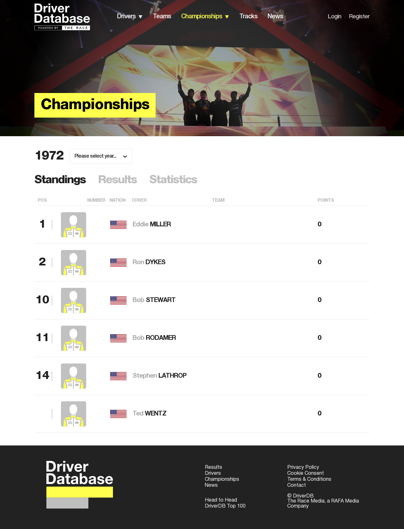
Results (213, 467)
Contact (296, 485)
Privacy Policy (303, 467)
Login (334, 16)
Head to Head (221, 500)
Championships (222, 479)
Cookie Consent (305, 473)
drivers (126, 17)
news (275, 17)
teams (162, 17)
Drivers (213, 473)
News (211, 485)
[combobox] (74, 156)
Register (359, 16)
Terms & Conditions (309, 479)
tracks (248, 17)
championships (201, 17)
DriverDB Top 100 (225, 506)
